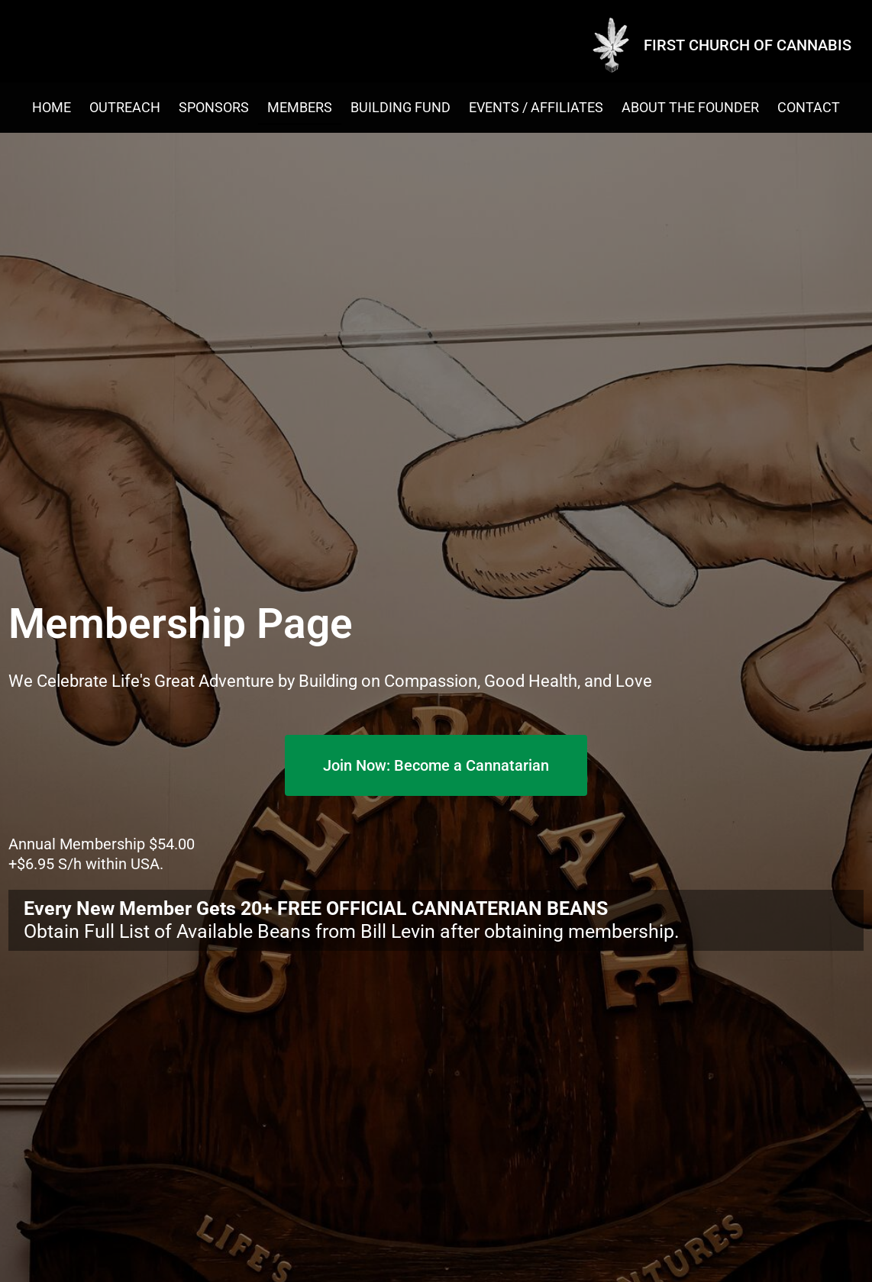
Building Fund (400, 107)
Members (299, 107)
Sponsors (214, 107)
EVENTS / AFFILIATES (536, 107)
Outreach (124, 107)
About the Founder (690, 107)
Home (51, 107)
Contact (808, 107)
